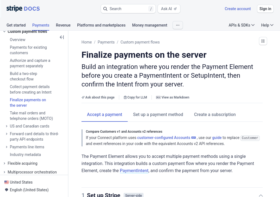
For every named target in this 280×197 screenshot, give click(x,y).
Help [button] (267, 25)
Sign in (265, 9)
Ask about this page (98, 97)
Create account (238, 9)
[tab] (19, 26)
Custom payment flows (140, 42)
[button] (128, 8)
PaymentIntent (134, 170)
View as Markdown (172, 97)
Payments (106, 42)
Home (86, 42)
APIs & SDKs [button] (242, 25)
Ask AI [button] (169, 9)
